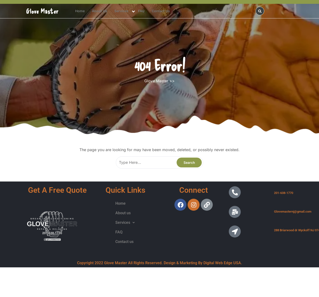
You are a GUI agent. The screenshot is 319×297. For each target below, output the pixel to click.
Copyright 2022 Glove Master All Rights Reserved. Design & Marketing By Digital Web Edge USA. (159, 263)
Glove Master (42, 11)
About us (99, 11)
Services (121, 11)
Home (80, 11)
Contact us (161, 11)
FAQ (141, 11)
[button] (125, 222)
